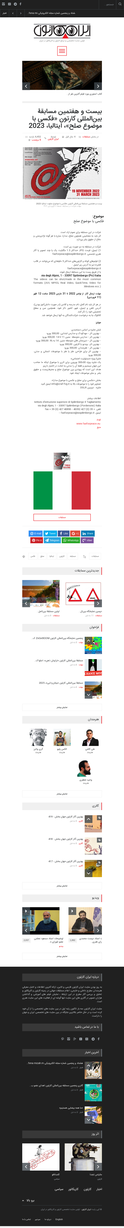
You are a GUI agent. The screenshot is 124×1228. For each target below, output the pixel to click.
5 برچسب (36, 140)
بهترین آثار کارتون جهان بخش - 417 (65, 861)
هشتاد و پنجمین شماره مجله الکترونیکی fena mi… (49, 13)
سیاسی (56, 1179)
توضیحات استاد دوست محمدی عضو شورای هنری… (94, 940)
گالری (81, 821)
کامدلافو (55, 1175)
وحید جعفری (86, 780)
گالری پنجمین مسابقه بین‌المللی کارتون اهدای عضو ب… (56, 1086)
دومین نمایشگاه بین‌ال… (90, 611)
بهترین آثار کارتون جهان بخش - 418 (65, 839)
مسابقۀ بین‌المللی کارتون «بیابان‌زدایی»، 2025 (61, 683)
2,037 (27, 940)
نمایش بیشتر (62, 707)
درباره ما (48, 1219)
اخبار (81, 1067)
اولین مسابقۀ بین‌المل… (48, 611)
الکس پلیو (62, 749)
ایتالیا (51, 556)
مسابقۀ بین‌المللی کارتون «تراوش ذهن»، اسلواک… (58, 661)
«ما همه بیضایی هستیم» (71, 1108)
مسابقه (73, 556)
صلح (42, 556)
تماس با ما (26, 1219)
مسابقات (86, 137)
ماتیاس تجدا (96, 1175)
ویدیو (61, 946)
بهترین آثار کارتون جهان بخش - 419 (65, 817)
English (59, 1219)
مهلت (81, 642)
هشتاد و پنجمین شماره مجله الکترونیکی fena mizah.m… (55, 1063)
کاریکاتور (73, 1189)
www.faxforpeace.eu (88, 424)
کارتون (62, 556)
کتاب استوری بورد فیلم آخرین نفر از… (84, 94)
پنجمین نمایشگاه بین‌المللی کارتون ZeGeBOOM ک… (57, 638)
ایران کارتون (53, 139)
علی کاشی (90, 749)
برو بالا (30, 1200)
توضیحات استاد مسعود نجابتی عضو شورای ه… (48, 940)
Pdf (99, 420)
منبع (99, 427)
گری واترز (38, 749)
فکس (33, 556)
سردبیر (37, 1219)
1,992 (73, 940)
